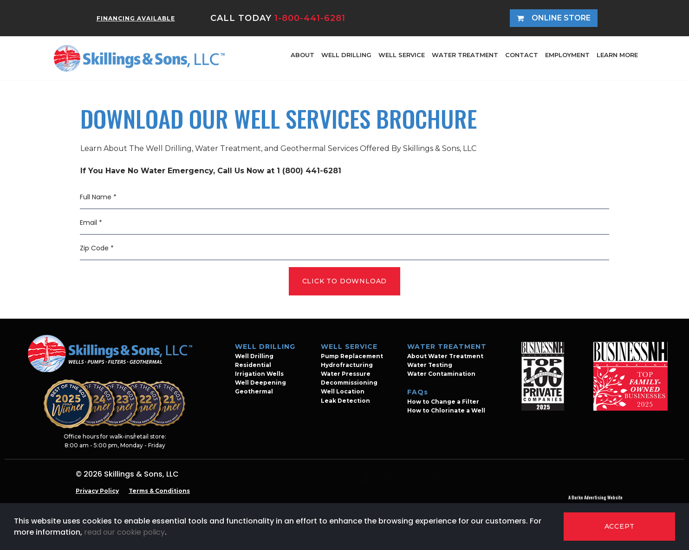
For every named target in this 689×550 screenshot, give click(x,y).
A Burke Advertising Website (595, 497)
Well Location (342, 391)
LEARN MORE (617, 55)
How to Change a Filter (443, 401)
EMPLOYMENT (567, 55)
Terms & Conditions (159, 490)
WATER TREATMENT (465, 55)
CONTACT (521, 55)
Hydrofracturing (347, 364)
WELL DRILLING (346, 55)
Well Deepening (260, 382)
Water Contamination (441, 373)
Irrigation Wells (259, 373)
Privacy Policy (97, 490)
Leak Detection (345, 400)
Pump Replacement (352, 356)
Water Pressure (345, 373)
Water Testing (429, 364)
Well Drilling (254, 356)
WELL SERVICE (401, 55)
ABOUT (302, 55)
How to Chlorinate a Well (446, 410)
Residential (253, 364)
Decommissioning (349, 382)
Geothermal (254, 391)
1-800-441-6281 (309, 18)
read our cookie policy (124, 532)
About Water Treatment (445, 356)
